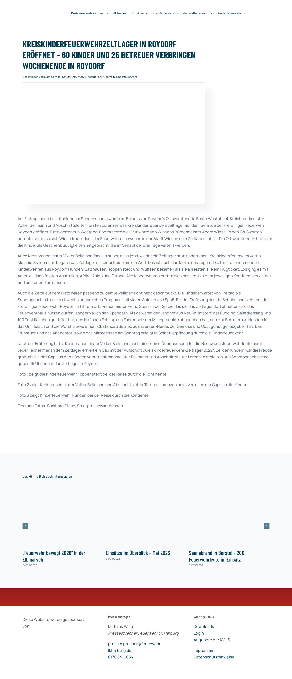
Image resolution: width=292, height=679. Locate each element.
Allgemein (109, 77)
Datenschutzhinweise (214, 657)
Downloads (204, 626)
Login (199, 633)
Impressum (204, 650)
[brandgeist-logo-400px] (52, 635)
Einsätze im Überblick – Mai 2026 (138, 552)
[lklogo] (30, 5)
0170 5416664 (120, 657)
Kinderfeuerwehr (126, 77)
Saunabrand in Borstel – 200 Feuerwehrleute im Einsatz (216, 556)
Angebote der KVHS (212, 639)
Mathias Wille (52, 77)
